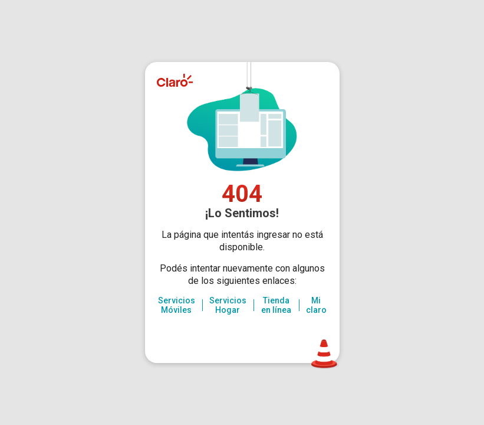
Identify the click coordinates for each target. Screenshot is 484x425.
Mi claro (316, 305)
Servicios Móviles (176, 305)
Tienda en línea (276, 305)
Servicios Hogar (227, 305)
